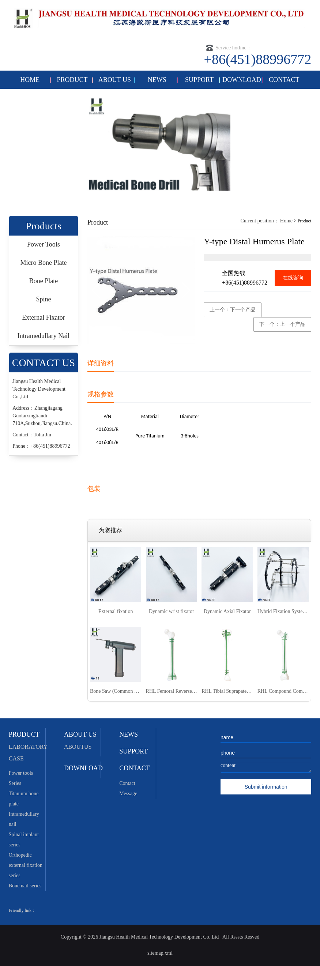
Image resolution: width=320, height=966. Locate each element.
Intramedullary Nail (43, 335)
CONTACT (284, 79)
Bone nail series (25, 885)
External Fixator (43, 317)
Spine (43, 299)
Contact (127, 783)
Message (128, 793)
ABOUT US (114, 79)
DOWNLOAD (241, 79)
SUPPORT (199, 79)
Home (286, 220)
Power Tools (43, 244)
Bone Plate (43, 281)
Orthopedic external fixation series (25, 865)
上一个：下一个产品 (233, 309)
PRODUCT (72, 79)
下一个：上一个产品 (282, 324)
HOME (29, 79)
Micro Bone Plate (43, 262)
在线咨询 (293, 278)
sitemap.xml (160, 953)
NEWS (157, 79)
